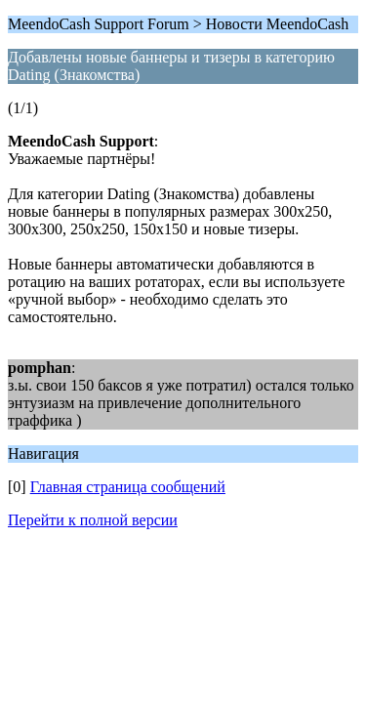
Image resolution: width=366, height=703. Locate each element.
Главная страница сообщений (127, 486)
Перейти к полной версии (93, 520)
